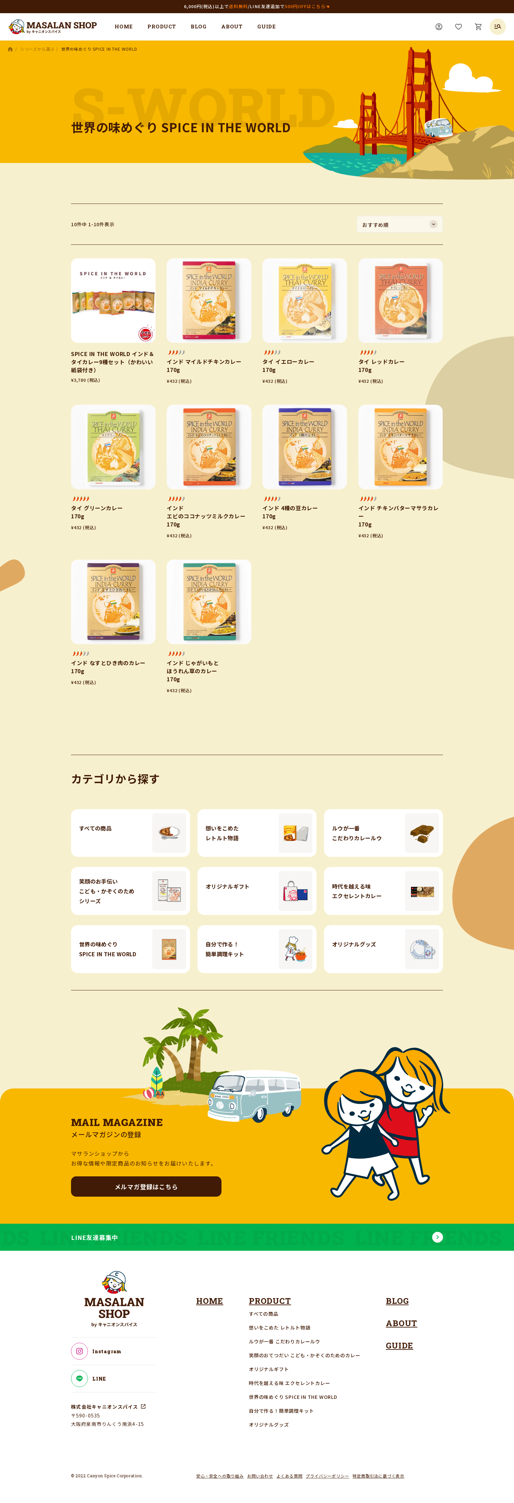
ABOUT (232, 26)
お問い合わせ (260, 1476)
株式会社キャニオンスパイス (104, 1406)
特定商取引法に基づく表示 (378, 1476)
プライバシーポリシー (327, 1476)
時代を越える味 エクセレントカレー (289, 1383)
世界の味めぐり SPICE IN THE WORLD (293, 1396)
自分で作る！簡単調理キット (281, 1410)
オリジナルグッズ (269, 1424)
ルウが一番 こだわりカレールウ (284, 1341)
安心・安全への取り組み (220, 1476)
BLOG (199, 26)
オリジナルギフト (269, 1369)
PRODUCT (161, 26)
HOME (124, 26)
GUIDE (266, 26)
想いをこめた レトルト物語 (279, 1327)
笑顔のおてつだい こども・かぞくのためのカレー (304, 1355)
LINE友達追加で (290, 6)
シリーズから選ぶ (37, 49)
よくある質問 (290, 1476)
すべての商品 (263, 1313)
